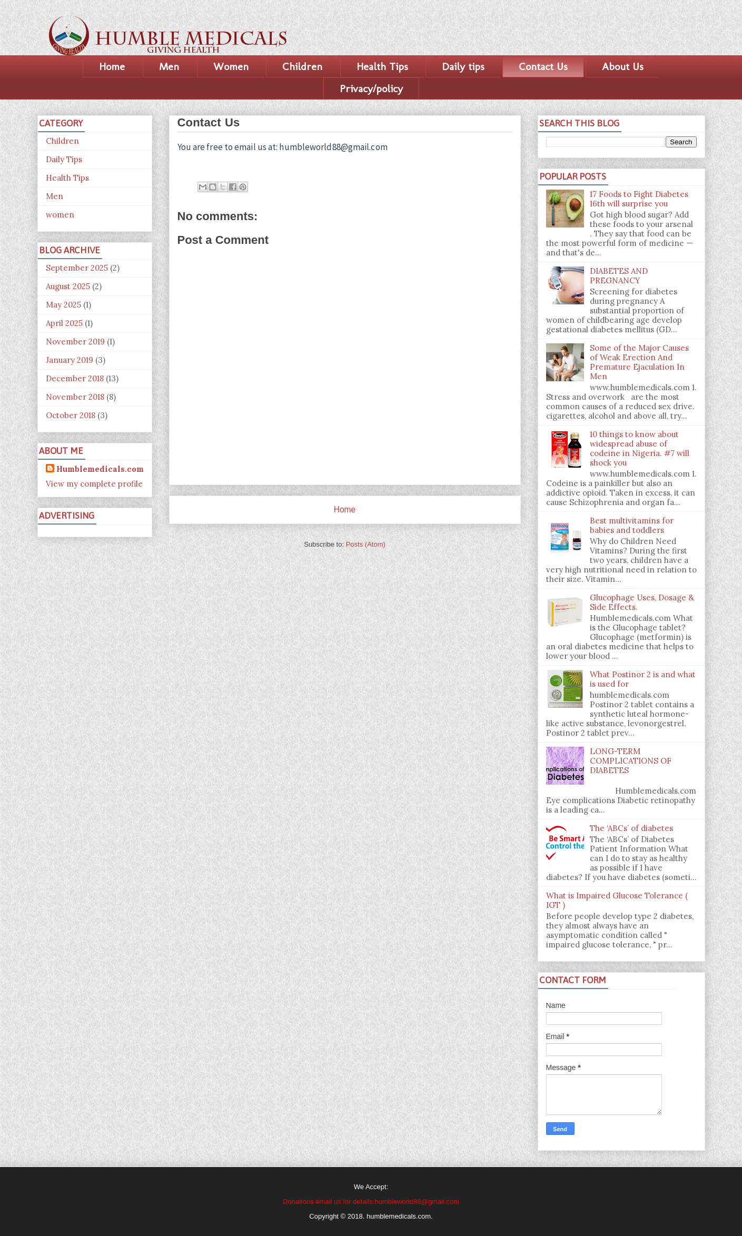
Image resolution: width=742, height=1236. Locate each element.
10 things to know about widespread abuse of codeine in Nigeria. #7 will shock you (639, 448)
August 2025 (68, 286)
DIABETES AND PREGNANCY (619, 275)
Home (112, 66)
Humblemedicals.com (100, 469)
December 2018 (75, 378)
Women (231, 66)
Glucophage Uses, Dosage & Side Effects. (642, 602)
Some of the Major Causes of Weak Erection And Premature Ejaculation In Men (639, 362)
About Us (623, 66)
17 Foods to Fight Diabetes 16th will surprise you (639, 199)
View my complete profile (94, 484)
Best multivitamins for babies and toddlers (632, 525)
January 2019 (69, 360)
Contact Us (543, 66)
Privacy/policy (371, 88)
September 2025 (77, 268)
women (60, 215)
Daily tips (463, 66)
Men (169, 66)
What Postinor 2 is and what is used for (643, 679)
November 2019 (75, 342)
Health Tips (382, 66)
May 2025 (63, 305)
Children (302, 66)
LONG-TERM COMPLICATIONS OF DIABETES (630, 760)
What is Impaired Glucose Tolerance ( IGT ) (617, 900)
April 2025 (64, 323)
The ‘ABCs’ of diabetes (631, 828)
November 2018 (75, 397)
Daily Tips (64, 159)
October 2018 (70, 415)
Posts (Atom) (365, 544)
